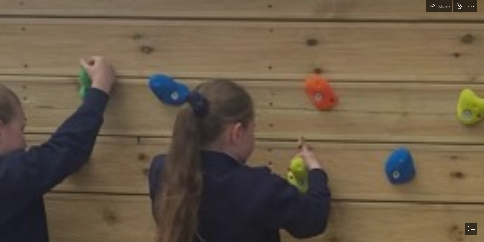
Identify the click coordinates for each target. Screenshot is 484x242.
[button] (439, 6)
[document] (242, 121)
